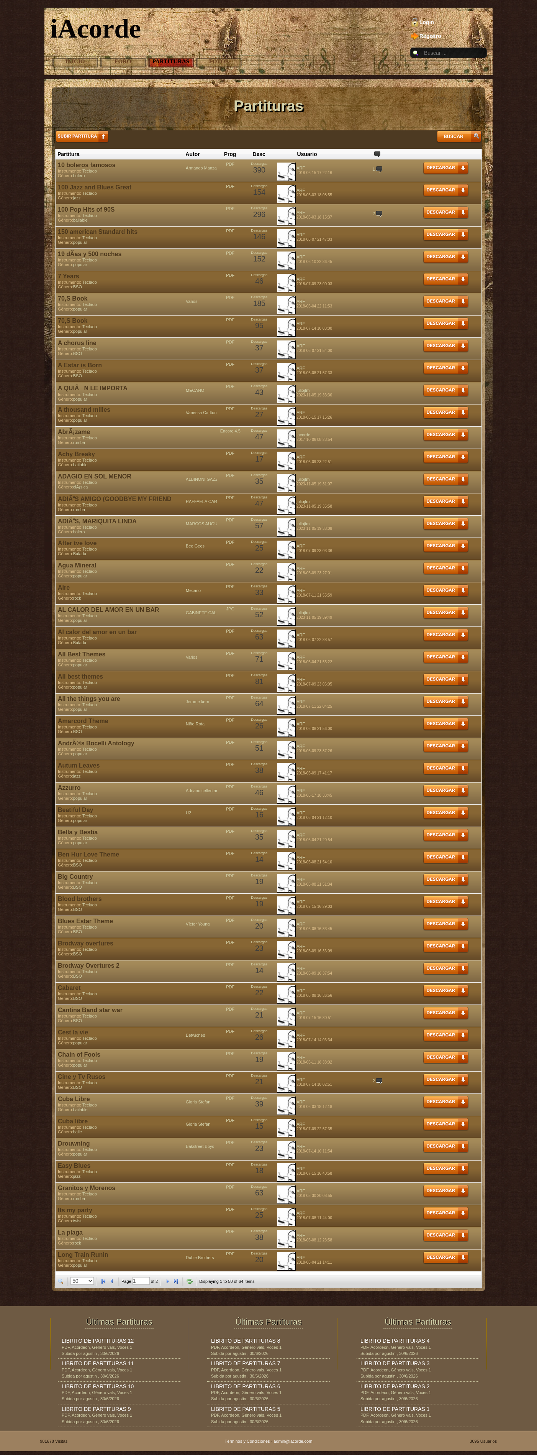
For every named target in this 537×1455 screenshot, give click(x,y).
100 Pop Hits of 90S (86, 209)
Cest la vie (73, 1032)
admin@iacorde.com (292, 1441)
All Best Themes (81, 654)
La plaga (70, 1232)
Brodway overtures (85, 943)
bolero (79, 175)
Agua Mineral (77, 565)
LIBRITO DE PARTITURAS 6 (245, 1386)
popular (80, 242)
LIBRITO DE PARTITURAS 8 (245, 1341)
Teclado (89, 171)
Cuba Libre (74, 1099)
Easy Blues (74, 1165)
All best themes (80, 676)
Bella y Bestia (78, 832)
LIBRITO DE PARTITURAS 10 (98, 1386)
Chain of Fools (79, 1054)
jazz (77, 198)
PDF (230, 164)
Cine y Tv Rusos (81, 1077)
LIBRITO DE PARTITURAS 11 (98, 1363)
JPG (230, 609)
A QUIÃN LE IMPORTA (93, 388)
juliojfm (302, 390)
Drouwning (74, 1143)
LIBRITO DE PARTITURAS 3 (395, 1363)
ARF (300, 168)
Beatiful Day (75, 810)
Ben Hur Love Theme (88, 854)
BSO (77, 286)
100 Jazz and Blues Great (94, 187)
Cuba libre (73, 1121)
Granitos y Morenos (86, 1188)
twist (77, 1220)
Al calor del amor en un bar (97, 632)
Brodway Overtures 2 (89, 965)
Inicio (75, 61)
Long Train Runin (83, 1254)
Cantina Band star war (90, 1010)
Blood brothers (80, 899)
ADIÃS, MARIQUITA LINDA (97, 521)
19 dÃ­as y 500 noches (89, 254)
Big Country (75, 876)
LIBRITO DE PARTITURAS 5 (245, 1409)
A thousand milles (84, 409)
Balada (79, 553)
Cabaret (69, 988)
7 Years (68, 276)
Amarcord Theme (83, 721)
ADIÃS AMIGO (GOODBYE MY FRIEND (115, 499)
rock (77, 598)
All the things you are (89, 698)
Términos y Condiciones (247, 1441)
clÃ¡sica (80, 487)
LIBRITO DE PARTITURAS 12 (98, 1341)
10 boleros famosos (86, 165)
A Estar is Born (80, 365)
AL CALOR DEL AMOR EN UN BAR (108, 610)
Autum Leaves (79, 765)
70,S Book (72, 298)
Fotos (219, 61)
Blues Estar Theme (85, 921)
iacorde (303, 434)
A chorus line (77, 343)
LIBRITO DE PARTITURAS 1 (395, 1409)
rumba (79, 442)
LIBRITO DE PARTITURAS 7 (245, 1363)
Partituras (170, 61)
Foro (123, 61)
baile (77, 1131)
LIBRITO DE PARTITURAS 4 (395, 1341)
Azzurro (69, 787)
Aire (64, 587)
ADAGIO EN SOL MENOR (94, 476)
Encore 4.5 (230, 431)
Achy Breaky (76, 454)
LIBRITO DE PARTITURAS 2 (395, 1386)
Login (426, 22)
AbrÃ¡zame (74, 432)
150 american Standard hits (98, 232)
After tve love (77, 543)
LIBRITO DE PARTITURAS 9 (96, 1409)
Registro (430, 36)
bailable (80, 220)
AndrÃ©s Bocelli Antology (96, 743)
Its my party (75, 1210)
